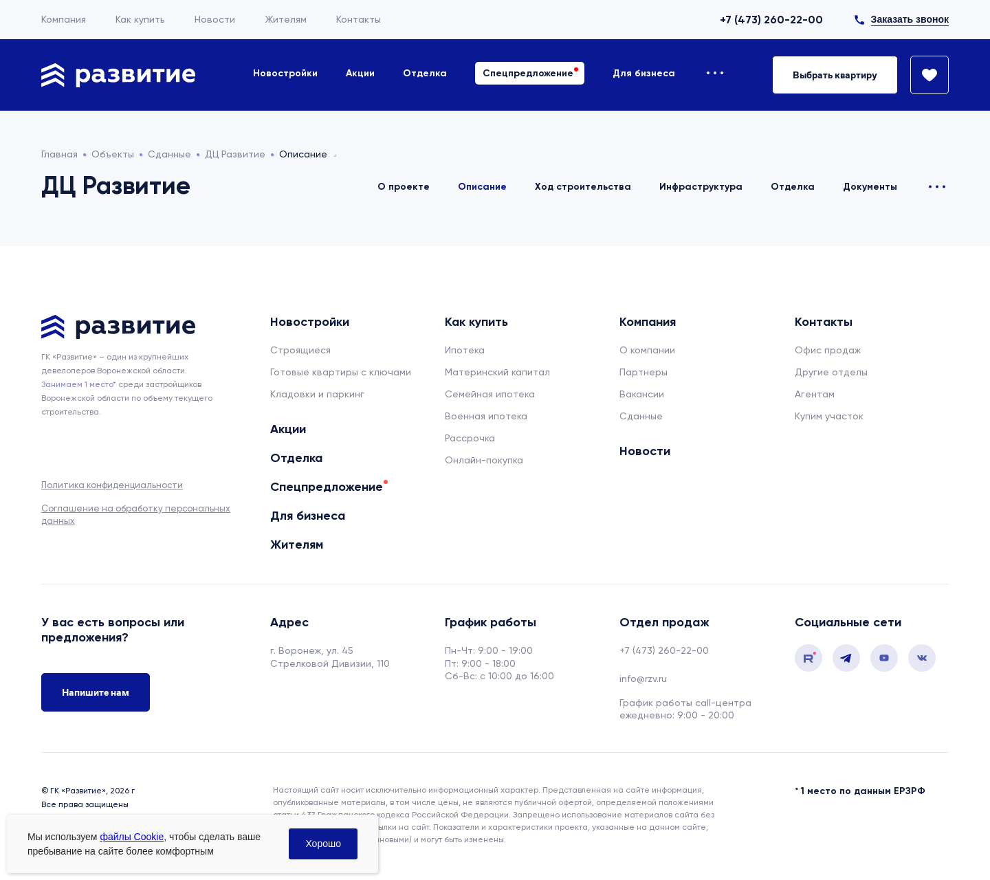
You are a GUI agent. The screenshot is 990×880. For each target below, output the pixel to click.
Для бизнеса (644, 73)
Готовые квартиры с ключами (340, 371)
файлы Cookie (132, 836)
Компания (63, 19)
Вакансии (641, 393)
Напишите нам (95, 692)
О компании (647, 349)
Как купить (140, 19)
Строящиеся (300, 349)
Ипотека (465, 349)
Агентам (815, 393)
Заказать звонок (910, 19)
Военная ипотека (486, 415)
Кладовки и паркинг (317, 393)
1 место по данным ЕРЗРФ (863, 791)
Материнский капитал (497, 371)
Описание (482, 186)
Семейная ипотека (490, 393)
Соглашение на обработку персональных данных (135, 514)
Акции (360, 73)
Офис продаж (828, 349)
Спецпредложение (528, 73)
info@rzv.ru (643, 678)
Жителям (286, 19)
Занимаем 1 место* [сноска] (78, 384)
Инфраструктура (700, 186)
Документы (870, 186)
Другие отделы (831, 371)
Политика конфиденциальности (112, 485)
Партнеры (643, 371)
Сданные (641, 415)
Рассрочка (470, 437)
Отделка (425, 73)
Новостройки (285, 73)
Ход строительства (583, 186)
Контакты (358, 19)
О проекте (403, 186)
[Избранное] (923, 75)
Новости (215, 19)
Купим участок (829, 415)
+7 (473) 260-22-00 (771, 19)
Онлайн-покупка (484, 459)
